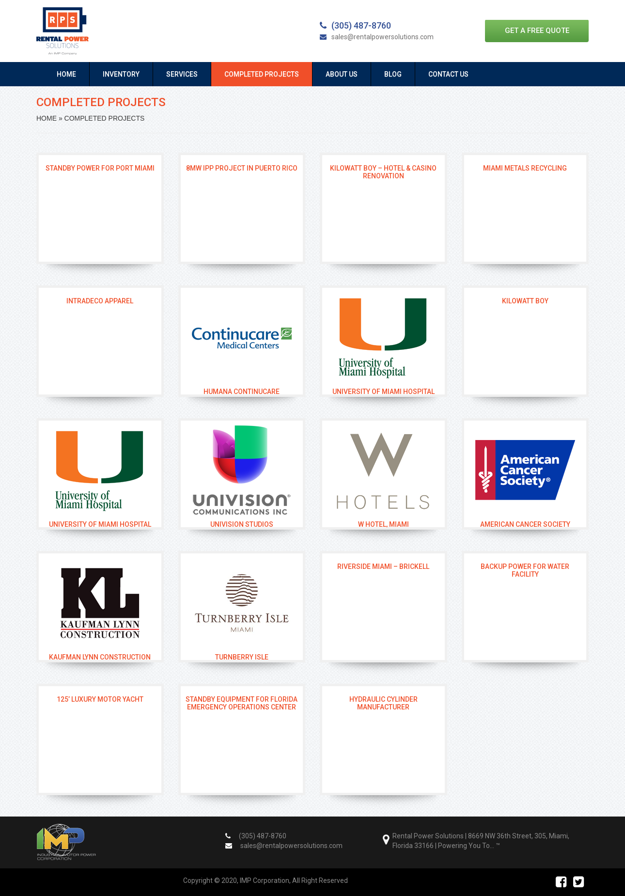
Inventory (121, 74)
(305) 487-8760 (355, 25)
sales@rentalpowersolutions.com (377, 37)
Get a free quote (537, 30)
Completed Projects (261, 74)
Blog (393, 74)
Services (182, 74)
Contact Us (448, 74)
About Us (342, 74)
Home (66, 74)
